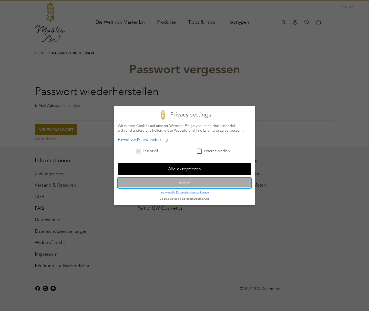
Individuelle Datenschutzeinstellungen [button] (184, 192)
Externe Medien (213, 151)
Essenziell (147, 151)
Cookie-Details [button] (170, 198)
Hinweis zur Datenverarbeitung (143, 139)
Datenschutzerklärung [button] (196, 198)
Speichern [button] (184, 182)
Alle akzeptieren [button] (184, 169)
